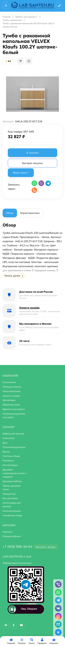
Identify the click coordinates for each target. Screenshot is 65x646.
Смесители (9, 438)
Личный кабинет (12, 536)
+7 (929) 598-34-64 (17, 547)
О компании (9, 382)
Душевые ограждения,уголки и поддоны (14, 473)
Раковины (8, 460)
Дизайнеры (9, 400)
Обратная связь (11, 404)
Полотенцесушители (14, 447)
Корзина (7, 531)
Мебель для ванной (25, 16)
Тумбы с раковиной (12, 20)
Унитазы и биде (11, 456)
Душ (5, 442)
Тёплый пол (9, 493)
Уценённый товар (12, 515)
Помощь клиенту (12, 386)
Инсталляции (10, 465)
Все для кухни (10, 498)
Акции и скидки (11, 395)
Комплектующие (12, 510)
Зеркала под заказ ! (14, 409)
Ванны (6, 451)
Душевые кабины (12, 481)
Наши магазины (12, 391)
